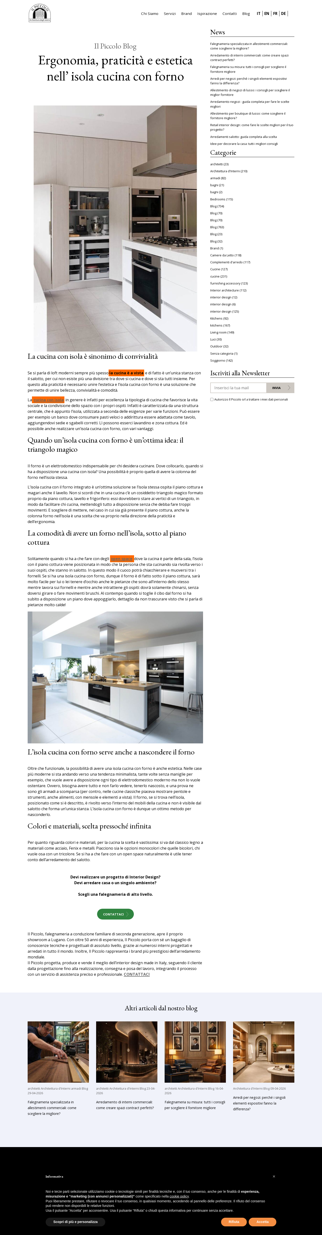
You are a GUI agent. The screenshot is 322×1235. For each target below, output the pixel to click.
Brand (186, 13)
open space (121, 559)
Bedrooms (217, 199)
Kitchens (216, 318)
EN (266, 13)
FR (275, 13)
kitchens (216, 325)
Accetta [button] (262, 1222)
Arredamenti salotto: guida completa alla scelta (243, 137)
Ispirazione (207, 13)
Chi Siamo (149, 13)
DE (283, 13)
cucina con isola (49, 400)
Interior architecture (224, 290)
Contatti (230, 13)
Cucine (215, 269)
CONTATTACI (137, 974)
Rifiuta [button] (234, 1222)
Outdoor (216, 346)
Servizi (170, 13)
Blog (246, 13)
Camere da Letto (222, 255)
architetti (216, 164)
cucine (215, 276)
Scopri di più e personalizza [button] (75, 1222)
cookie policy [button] (179, 1196)
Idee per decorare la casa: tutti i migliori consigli (244, 144)
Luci (213, 339)
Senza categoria (221, 353)
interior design (220, 297)
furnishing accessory (225, 283)
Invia (276, 388)
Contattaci (113, 914)
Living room (218, 332)
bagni (214, 185)
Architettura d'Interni (225, 171)
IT (258, 13)
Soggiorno (217, 360)
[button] (274, 1176)
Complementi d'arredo (226, 262)
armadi (215, 178)
